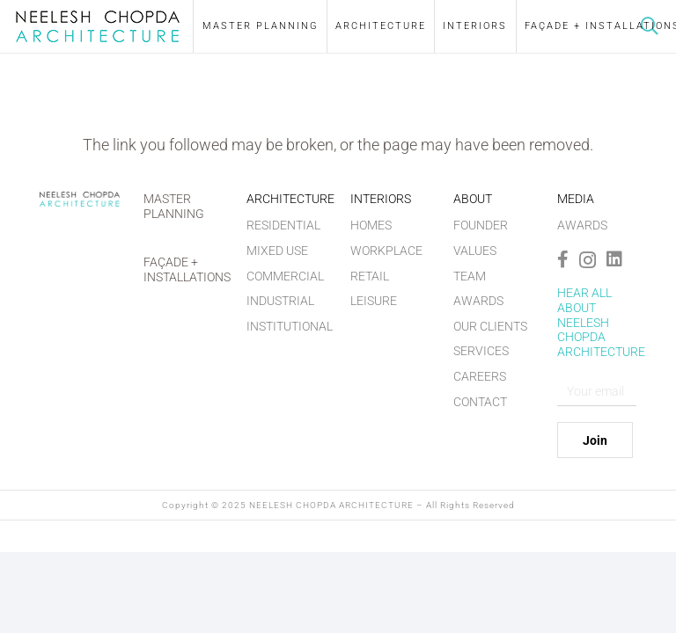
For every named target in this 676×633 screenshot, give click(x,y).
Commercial (285, 276)
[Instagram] (587, 260)
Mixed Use (277, 251)
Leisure (373, 301)
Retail (369, 276)
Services (481, 351)
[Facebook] (563, 259)
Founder (480, 225)
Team (469, 276)
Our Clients (490, 326)
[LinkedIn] (614, 259)
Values (474, 251)
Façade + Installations (187, 269)
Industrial (280, 301)
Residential (283, 225)
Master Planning (173, 206)
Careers (479, 376)
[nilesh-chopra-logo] (98, 26)
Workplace (386, 251)
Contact (480, 402)
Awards (478, 301)
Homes (371, 225)
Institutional (289, 326)
